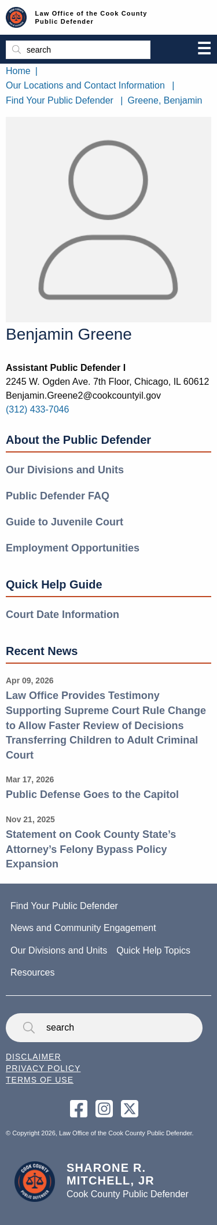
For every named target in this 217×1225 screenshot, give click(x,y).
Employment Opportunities (72, 548)
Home (18, 71)
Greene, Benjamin (165, 100)
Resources (32, 972)
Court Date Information (62, 614)
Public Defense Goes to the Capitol (92, 794)
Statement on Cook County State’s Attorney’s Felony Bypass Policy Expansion (91, 849)
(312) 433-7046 (37, 409)
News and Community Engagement (83, 928)
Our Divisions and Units (65, 470)
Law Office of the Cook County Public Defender (91, 17)
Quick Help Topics (153, 950)
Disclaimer (33, 1056)
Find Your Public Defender (59, 100)
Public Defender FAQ (57, 496)
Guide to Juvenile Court (64, 522)
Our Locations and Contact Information (85, 85)
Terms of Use (39, 1079)
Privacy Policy (43, 1068)
